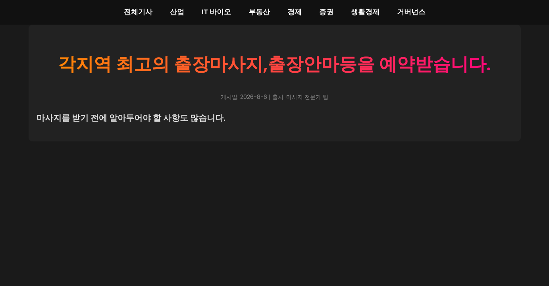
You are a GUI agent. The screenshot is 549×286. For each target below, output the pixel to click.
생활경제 (365, 12)
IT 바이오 (216, 12)
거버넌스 (411, 12)
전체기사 (138, 12)
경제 (294, 12)
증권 (326, 12)
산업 (177, 12)
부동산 (259, 12)
